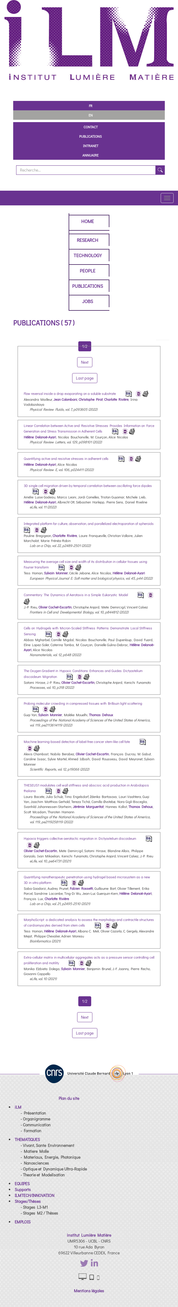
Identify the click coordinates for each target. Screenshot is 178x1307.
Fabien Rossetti (81, 888)
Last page (85, 1033)
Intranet (90, 145)
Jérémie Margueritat (88, 806)
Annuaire (90, 155)
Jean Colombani (65, 399)
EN (91, 115)
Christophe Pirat (91, 399)
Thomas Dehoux (101, 714)
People (87, 270)
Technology (88, 255)
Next (85, 1017)
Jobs (87, 301)
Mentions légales (89, 1290)
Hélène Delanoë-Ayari (40, 437)
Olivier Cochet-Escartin (55, 607)
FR (90, 105)
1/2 (84, 1001)
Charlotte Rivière (116, 399)
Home (87, 221)
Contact (91, 126)
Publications (90, 136)
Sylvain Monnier (56, 573)
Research (87, 240)
